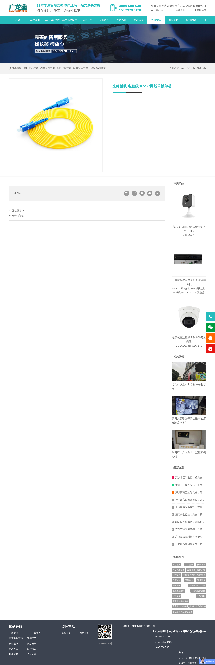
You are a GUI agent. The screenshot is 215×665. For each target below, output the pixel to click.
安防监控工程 (31, 68)
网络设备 (201, 68)
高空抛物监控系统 (180, 601)
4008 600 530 (162, 647)
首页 (17, 19)
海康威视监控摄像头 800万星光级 (189, 342)
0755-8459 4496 (163, 642)
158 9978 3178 (161, 636)
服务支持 (173, 19)
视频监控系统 (178, 591)
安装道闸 (104, 19)
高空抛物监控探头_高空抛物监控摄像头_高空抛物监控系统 (189, 606)
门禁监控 (189, 580)
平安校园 (201, 596)
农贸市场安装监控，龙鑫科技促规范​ (195, 529)
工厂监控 (189, 564)
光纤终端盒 (18, 215)
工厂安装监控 (52, 19)
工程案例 (35, 19)
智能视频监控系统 (197, 585)
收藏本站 (158, 10)
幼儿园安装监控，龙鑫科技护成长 (193, 521)
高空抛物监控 (69, 19)
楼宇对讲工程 (80, 68)
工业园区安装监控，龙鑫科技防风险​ (195, 507)
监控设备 (156, 19)
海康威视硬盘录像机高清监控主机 (189, 286)
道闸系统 (201, 570)
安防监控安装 (189, 575)
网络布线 (121, 19)
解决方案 (139, 19)
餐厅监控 (177, 564)
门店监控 (177, 580)
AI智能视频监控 (98, 68)
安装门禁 (87, 19)
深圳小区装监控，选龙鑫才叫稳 (192, 477)
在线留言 (180, 10)
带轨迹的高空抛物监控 (182, 612)
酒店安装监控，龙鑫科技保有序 (192, 514)
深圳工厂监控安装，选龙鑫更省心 (193, 485)
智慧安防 (177, 596)
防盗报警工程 (64, 68)
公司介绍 (191, 19)
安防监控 (201, 575)
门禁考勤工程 (47, 68)
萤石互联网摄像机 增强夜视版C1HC (189, 231)
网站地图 (201, 10)
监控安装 (177, 575)
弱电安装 (177, 585)
